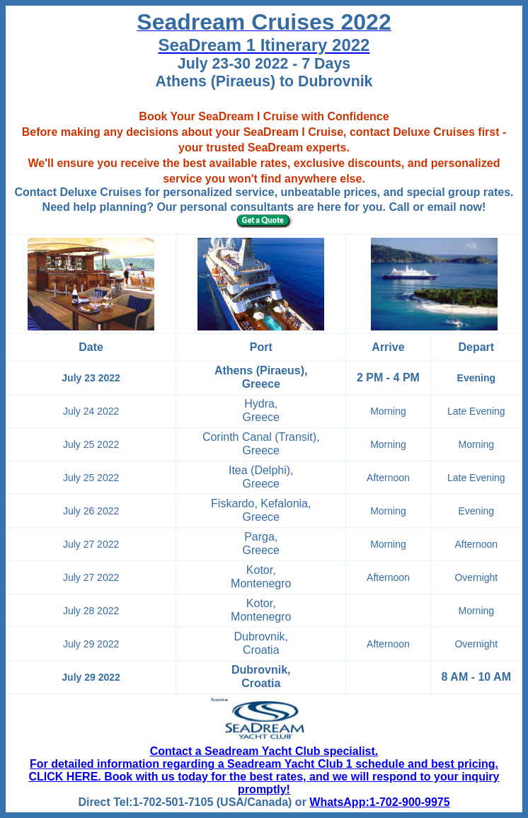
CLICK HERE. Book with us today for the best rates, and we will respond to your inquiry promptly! (264, 783)
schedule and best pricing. (425, 764)
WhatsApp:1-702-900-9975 (379, 802)
